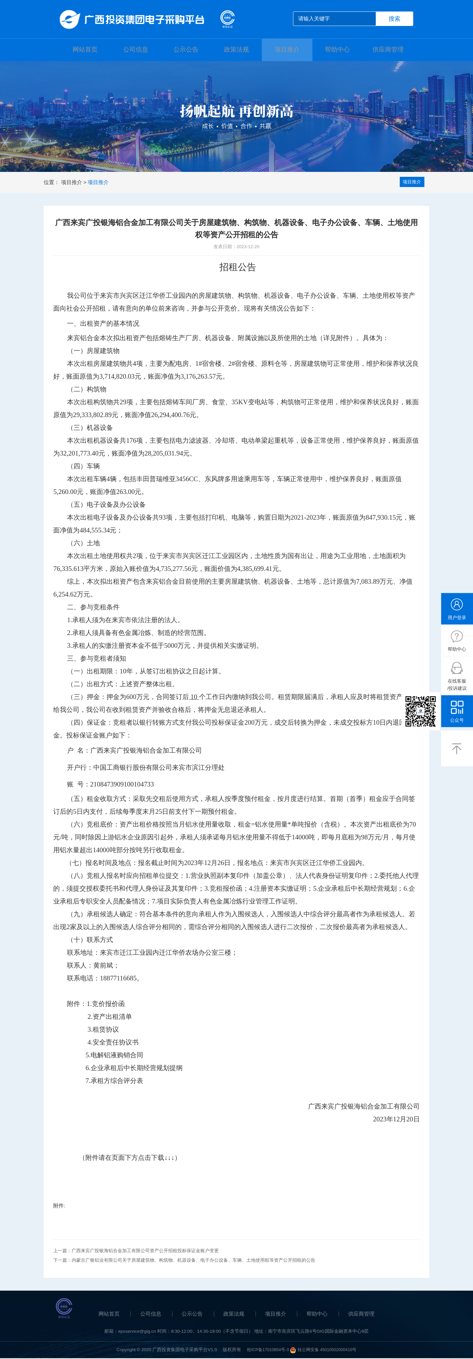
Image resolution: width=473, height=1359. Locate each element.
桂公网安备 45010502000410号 (329, 1350)
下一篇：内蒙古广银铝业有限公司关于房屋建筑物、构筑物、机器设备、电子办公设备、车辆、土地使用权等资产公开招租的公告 (184, 1260)
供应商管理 (388, 50)
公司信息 (135, 50)
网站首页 (85, 50)
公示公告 (185, 50)
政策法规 (236, 50)
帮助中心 (337, 50)
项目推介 (287, 50)
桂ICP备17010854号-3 (265, 1350)
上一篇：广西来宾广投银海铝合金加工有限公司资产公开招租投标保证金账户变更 (136, 1251)
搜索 (394, 18)
